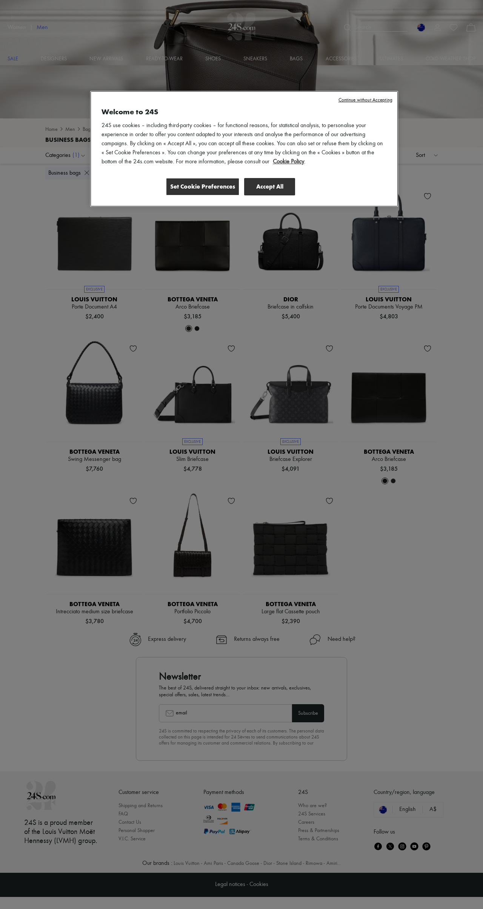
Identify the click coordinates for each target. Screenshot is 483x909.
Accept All (269, 186)
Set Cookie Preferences (201, 186)
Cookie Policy (288, 162)
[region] (244, 149)
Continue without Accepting (365, 100)
